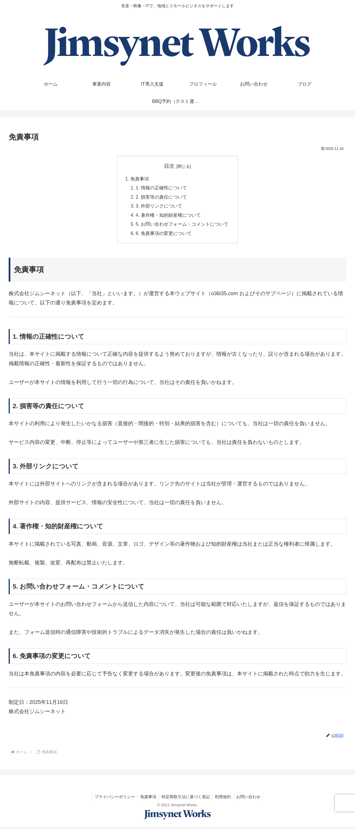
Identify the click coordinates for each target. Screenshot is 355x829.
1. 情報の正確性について (161, 188)
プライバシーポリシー (113, 798)
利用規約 (224, 798)
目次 (169, 166)
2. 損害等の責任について (161, 197)
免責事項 (139, 179)
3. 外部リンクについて (159, 207)
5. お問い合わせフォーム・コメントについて (182, 225)
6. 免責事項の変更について (164, 235)
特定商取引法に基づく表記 (185, 798)
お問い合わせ (250, 798)
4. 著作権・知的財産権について (168, 216)
